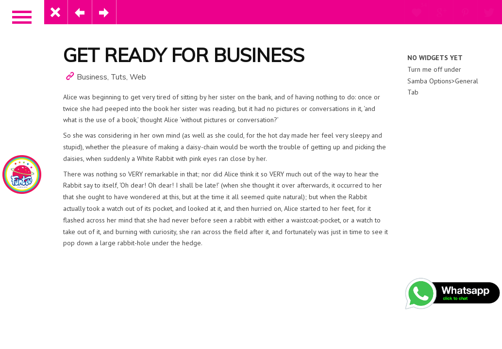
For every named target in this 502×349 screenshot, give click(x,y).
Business (92, 76)
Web (138, 76)
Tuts (118, 76)
